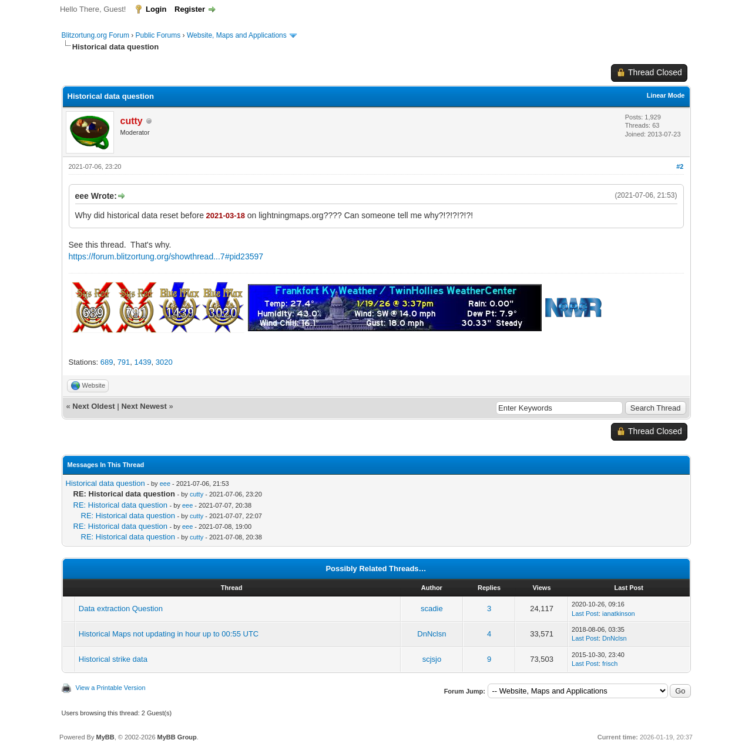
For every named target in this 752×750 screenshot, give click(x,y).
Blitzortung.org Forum (95, 35)
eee (165, 483)
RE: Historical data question (120, 505)
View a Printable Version (111, 687)
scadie (432, 608)
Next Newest (143, 406)
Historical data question (105, 483)
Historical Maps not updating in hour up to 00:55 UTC (168, 633)
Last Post (585, 613)
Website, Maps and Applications (237, 35)
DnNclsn (431, 633)
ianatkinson (618, 613)
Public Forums (158, 35)
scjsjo (432, 659)
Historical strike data (113, 659)
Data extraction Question (121, 608)
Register (189, 9)
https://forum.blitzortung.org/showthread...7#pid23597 (166, 256)
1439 (143, 362)
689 (106, 362)
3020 (164, 362)
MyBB (105, 737)
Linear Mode (666, 95)
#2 (679, 166)
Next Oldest (93, 406)
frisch (609, 663)
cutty (196, 494)
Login (156, 9)
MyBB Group (177, 737)
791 (124, 362)
